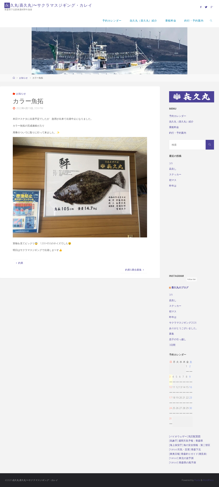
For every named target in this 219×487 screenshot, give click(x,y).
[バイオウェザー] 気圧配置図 (184, 436)
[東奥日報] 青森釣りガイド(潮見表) (188, 453)
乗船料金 (174, 127)
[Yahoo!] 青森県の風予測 (182, 462)
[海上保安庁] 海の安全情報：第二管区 (189, 445)
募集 (171, 333)
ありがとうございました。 (183, 328)
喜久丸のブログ (179, 287)
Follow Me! (191, 279)
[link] (211, 20)
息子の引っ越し (177, 339)
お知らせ (23, 77)
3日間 (172, 345)
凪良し (172, 168)
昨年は (172, 185)
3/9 (171, 163)
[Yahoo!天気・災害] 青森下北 (185, 449)
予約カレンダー (177, 116)
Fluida (196, 480)
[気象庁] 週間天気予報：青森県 (186, 440)
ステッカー (175, 174)
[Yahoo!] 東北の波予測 (181, 458)
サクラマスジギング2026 (182, 322)
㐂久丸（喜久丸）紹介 (181, 121)
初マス (172, 180)
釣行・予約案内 (177, 132)
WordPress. (208, 480)
